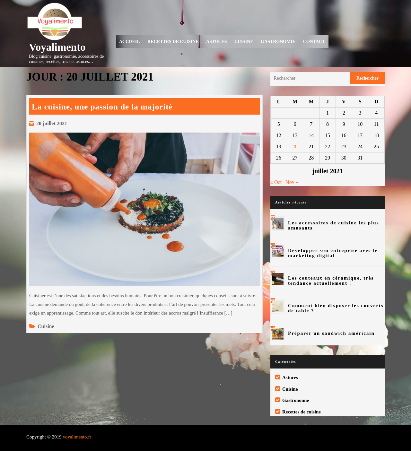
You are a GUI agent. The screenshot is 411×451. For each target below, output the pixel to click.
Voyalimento (57, 47)
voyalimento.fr (77, 436)
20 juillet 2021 (51, 123)
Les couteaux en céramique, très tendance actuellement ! (331, 280)
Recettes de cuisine (173, 41)
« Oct (276, 182)
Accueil (129, 41)
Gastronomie (278, 41)
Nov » (291, 182)
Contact (314, 41)
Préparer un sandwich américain (331, 333)
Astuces (216, 41)
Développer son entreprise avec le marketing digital (333, 253)
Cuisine (243, 41)
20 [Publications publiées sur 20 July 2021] (295, 146)
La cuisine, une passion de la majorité (102, 106)
